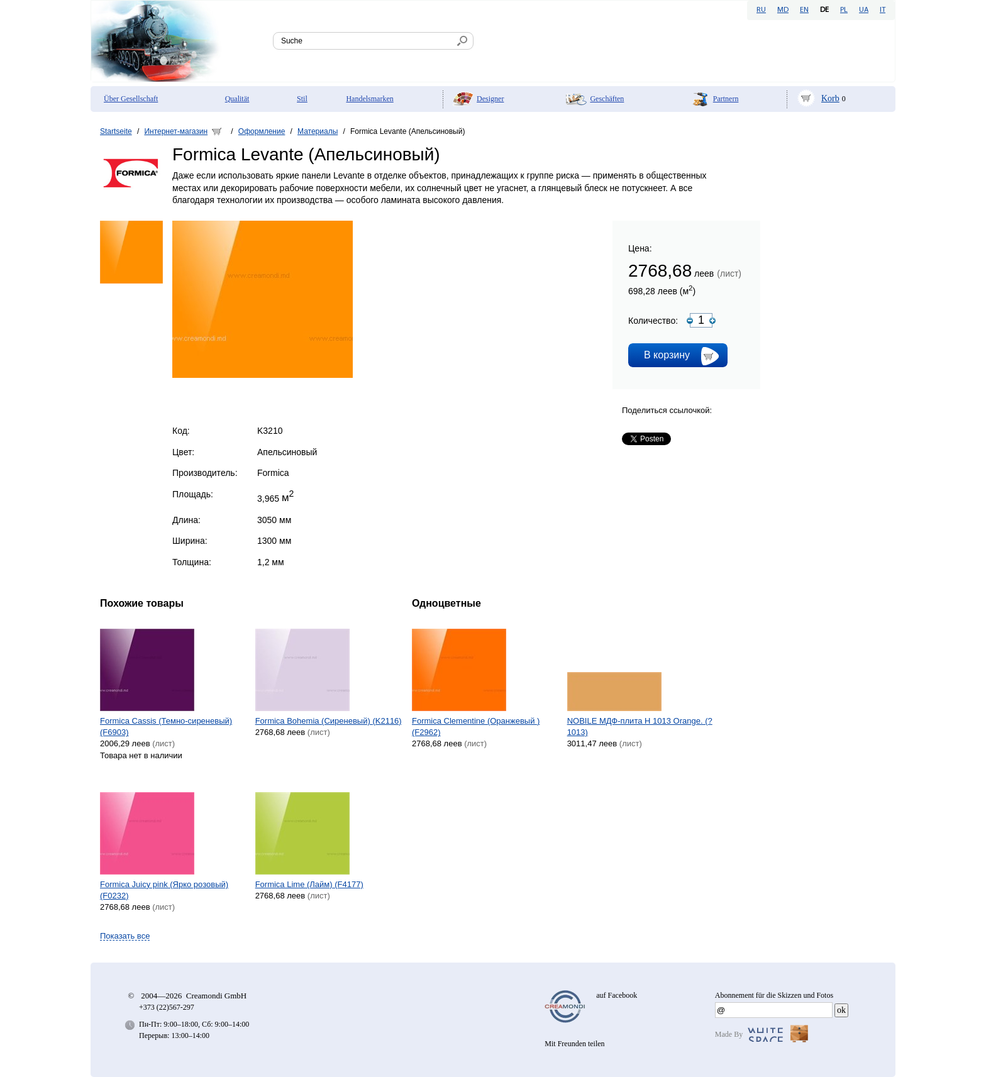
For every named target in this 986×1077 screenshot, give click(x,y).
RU (761, 10)
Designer (490, 98)
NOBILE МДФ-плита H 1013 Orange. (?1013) (639, 726)
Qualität (237, 98)
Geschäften (607, 98)
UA (863, 10)
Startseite (116, 131)
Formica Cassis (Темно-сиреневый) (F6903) (166, 726)
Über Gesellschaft (131, 98)
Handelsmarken (369, 98)
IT (882, 10)
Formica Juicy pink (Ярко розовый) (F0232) (164, 890)
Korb (830, 98)
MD (783, 10)
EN (804, 10)
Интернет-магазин (176, 131)
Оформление (261, 131)
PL (844, 10)
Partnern (726, 98)
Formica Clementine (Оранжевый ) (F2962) (476, 726)
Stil (302, 98)
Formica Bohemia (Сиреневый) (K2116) (328, 721)
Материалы (317, 131)
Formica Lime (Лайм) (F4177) (309, 884)
